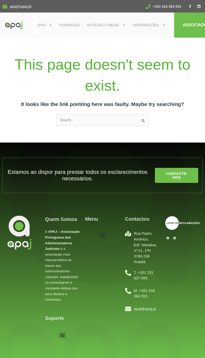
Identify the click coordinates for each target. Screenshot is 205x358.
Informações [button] (146, 25)
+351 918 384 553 (167, 7)
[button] (62, 335)
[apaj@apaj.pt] (5, 6)
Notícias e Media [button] (103, 25)
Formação (69, 25)
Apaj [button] (41, 25)
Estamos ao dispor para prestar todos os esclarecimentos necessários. (77, 175)
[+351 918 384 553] (148, 6)
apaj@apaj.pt (21, 7)
